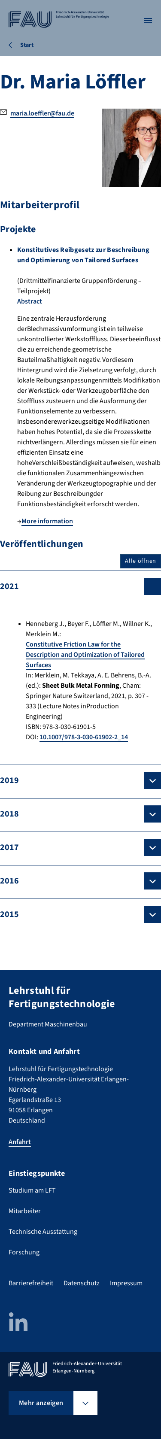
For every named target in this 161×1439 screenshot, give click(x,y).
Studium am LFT (32, 1190)
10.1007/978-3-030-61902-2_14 (83, 737)
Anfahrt (20, 1142)
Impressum (126, 1283)
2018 (9, 814)
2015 (9, 914)
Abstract (29, 301)
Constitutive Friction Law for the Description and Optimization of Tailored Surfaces (85, 655)
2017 (9, 847)
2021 (9, 586)
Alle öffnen (140, 561)
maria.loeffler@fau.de (42, 113)
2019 (9, 780)
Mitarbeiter (25, 1211)
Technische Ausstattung (43, 1231)
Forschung (24, 1252)
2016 (9, 881)
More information (47, 521)
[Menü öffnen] (148, 20)
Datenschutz (82, 1283)
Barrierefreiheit (31, 1283)
